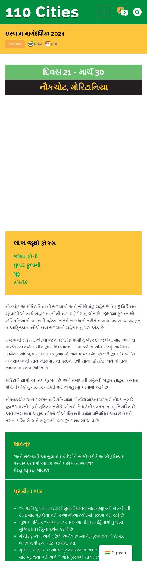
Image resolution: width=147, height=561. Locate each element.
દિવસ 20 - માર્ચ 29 (26, 454)
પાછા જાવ (15, 44)
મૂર (17, 137)
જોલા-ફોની (26, 120)
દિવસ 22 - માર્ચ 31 (121, 454)
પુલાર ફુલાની (28, 128)
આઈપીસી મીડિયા (112, 543)
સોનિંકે (21, 146)
